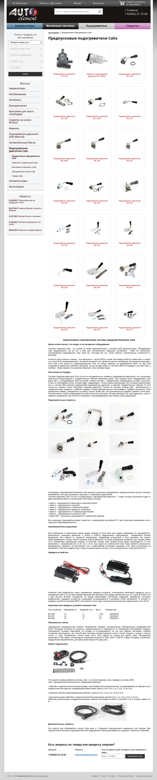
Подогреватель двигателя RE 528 (64, 286)
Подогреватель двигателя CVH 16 (64, 75)
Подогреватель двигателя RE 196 (97, 160)
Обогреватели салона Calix (23, 172)
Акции (77, 3)
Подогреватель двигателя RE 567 (130, 286)
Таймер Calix (17, 176)
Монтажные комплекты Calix (24, 167)
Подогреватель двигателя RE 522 (130, 244)
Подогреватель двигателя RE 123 (130, 75)
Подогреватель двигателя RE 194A (64, 160)
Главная (95, 776)
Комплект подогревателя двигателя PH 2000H (97, 75)
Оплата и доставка (125, 776)
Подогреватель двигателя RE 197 (130, 160)
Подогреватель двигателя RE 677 (130, 329)
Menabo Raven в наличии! (25, 216)
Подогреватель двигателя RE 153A (97, 117)
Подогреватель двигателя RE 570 (64, 329)
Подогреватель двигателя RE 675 (97, 329)
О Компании (20, 3)
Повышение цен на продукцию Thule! (22, 201)
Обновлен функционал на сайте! (25, 223)
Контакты (98, 3)
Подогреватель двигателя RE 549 (97, 286)
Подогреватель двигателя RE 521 (97, 244)
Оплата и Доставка (51, 3)
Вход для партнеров (144, 776)
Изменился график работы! (25, 230)
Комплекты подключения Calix (25, 163)
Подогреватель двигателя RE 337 (130, 202)
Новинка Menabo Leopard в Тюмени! (25, 209)
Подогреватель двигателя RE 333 (97, 202)
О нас (103, 776)
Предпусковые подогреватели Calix (26, 157)
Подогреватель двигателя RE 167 (130, 117)
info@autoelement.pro (86, 755)
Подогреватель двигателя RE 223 (64, 202)
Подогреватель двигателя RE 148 (64, 117)
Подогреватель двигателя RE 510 (64, 244)
